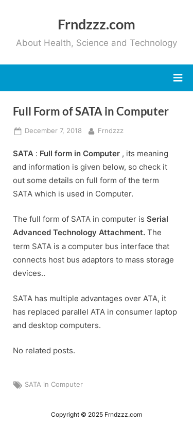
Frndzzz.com (96, 23)
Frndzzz (111, 130)
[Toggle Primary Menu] (178, 78)
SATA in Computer (54, 384)
